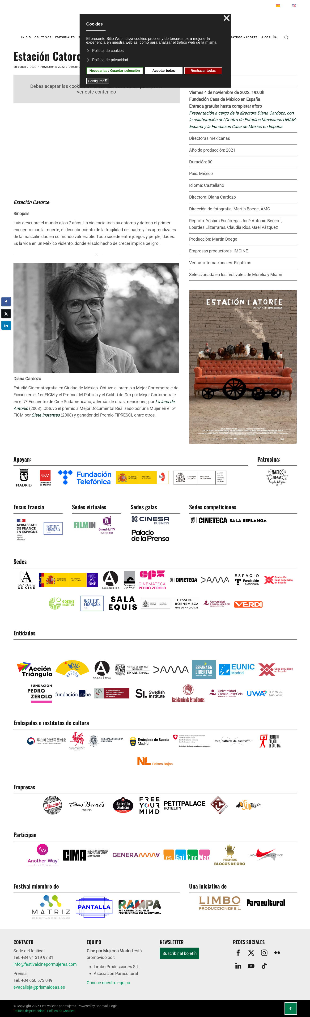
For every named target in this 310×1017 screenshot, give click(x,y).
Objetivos (43, 37)
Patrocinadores (244, 37)
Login (113, 1006)
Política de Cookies (60, 1011)
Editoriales (65, 37)
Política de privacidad (29, 1011)
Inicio (26, 37)
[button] (286, 37)
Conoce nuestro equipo (108, 982)
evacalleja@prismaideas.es (39, 987)
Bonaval (102, 1006)
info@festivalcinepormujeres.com (45, 964)
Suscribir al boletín (179, 953)
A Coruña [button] (269, 37)
